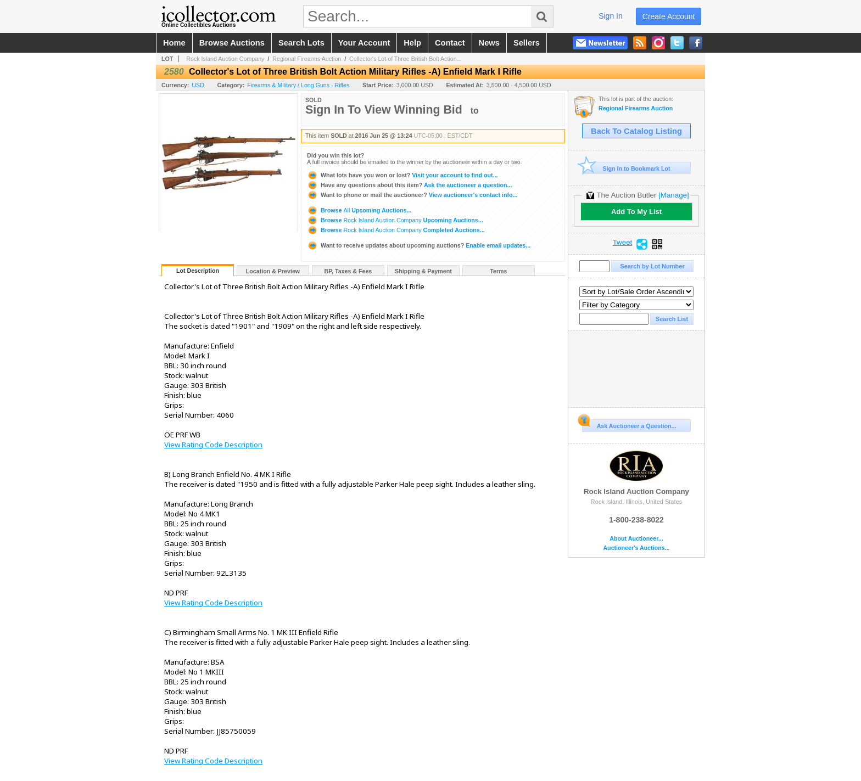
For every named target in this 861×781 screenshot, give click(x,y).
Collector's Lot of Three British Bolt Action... (405, 58)
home (174, 42)
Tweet (623, 242)
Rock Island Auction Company (225, 58)
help (412, 42)
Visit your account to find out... (402, 175)
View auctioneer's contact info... (412, 195)
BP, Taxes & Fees (348, 271)
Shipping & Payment (423, 271)
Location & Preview (273, 271)
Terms (498, 271)
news (489, 42)
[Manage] (673, 195)
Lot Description (197, 270)
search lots (301, 42)
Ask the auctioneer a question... (409, 185)
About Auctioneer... (636, 539)
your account (364, 42)
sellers (526, 42)
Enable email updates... (418, 245)
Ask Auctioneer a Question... (629, 424)
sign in (611, 16)
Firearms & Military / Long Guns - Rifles (298, 85)
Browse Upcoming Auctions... (359, 210)
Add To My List (636, 211)
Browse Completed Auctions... (396, 230)
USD (198, 85)
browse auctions (232, 42)
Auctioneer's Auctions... (636, 548)
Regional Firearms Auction (306, 58)
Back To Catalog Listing (636, 131)
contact (450, 42)
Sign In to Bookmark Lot (626, 168)
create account (668, 16)
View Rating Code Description (213, 445)
